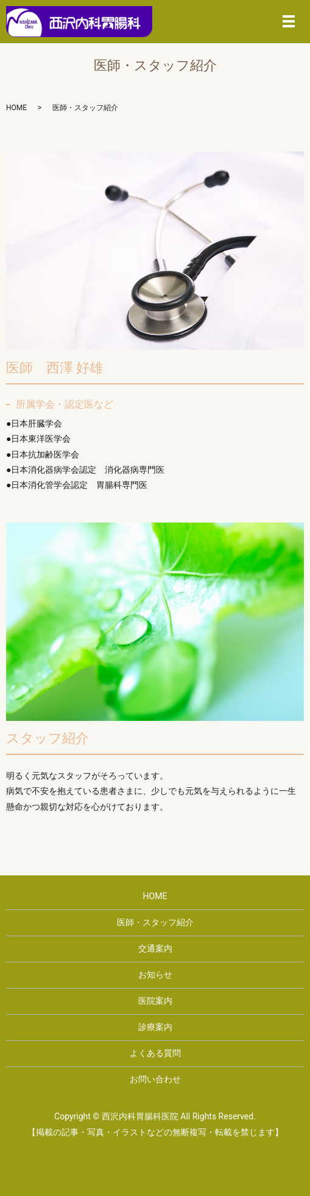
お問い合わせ (155, 1079)
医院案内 (155, 1001)
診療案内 (155, 1027)
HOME (16, 107)
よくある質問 (155, 1053)
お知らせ (155, 974)
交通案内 (155, 948)
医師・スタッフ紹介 (155, 922)
